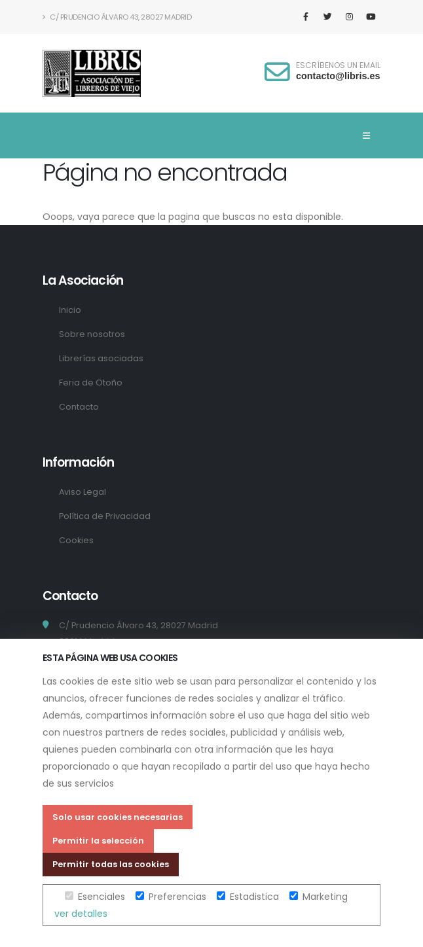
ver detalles (80, 913)
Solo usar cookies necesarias (117, 817)
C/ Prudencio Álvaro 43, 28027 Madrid (117, 17)
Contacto (79, 406)
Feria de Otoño (90, 382)
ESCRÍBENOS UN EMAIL (338, 65)
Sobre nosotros (92, 334)
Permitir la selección (98, 840)
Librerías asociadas (101, 358)
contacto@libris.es (338, 76)
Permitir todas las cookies (110, 864)
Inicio (70, 309)
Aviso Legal (82, 491)
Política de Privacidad (105, 516)
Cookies (76, 540)
